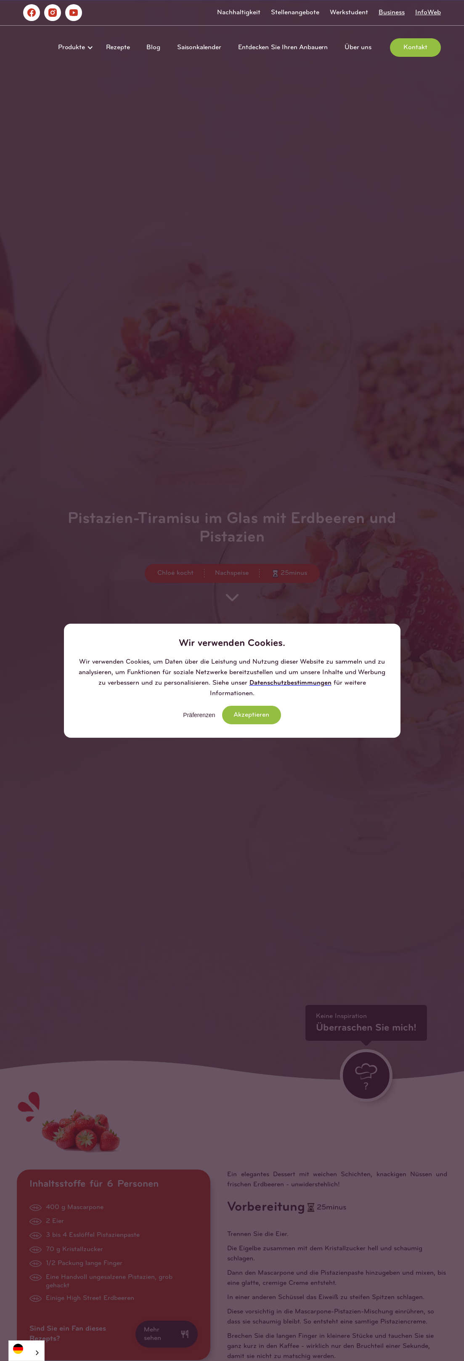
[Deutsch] (26, 1348)
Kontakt (415, 47)
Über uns (358, 47)
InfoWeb (428, 12)
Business (392, 12)
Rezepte (118, 47)
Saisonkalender (199, 47)
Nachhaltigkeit (238, 12)
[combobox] (26, 1350)
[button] (74, 47)
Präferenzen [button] (199, 715)
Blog (153, 47)
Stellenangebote (295, 12)
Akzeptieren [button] (251, 715)
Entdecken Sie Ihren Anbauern (283, 47)
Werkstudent (349, 12)
